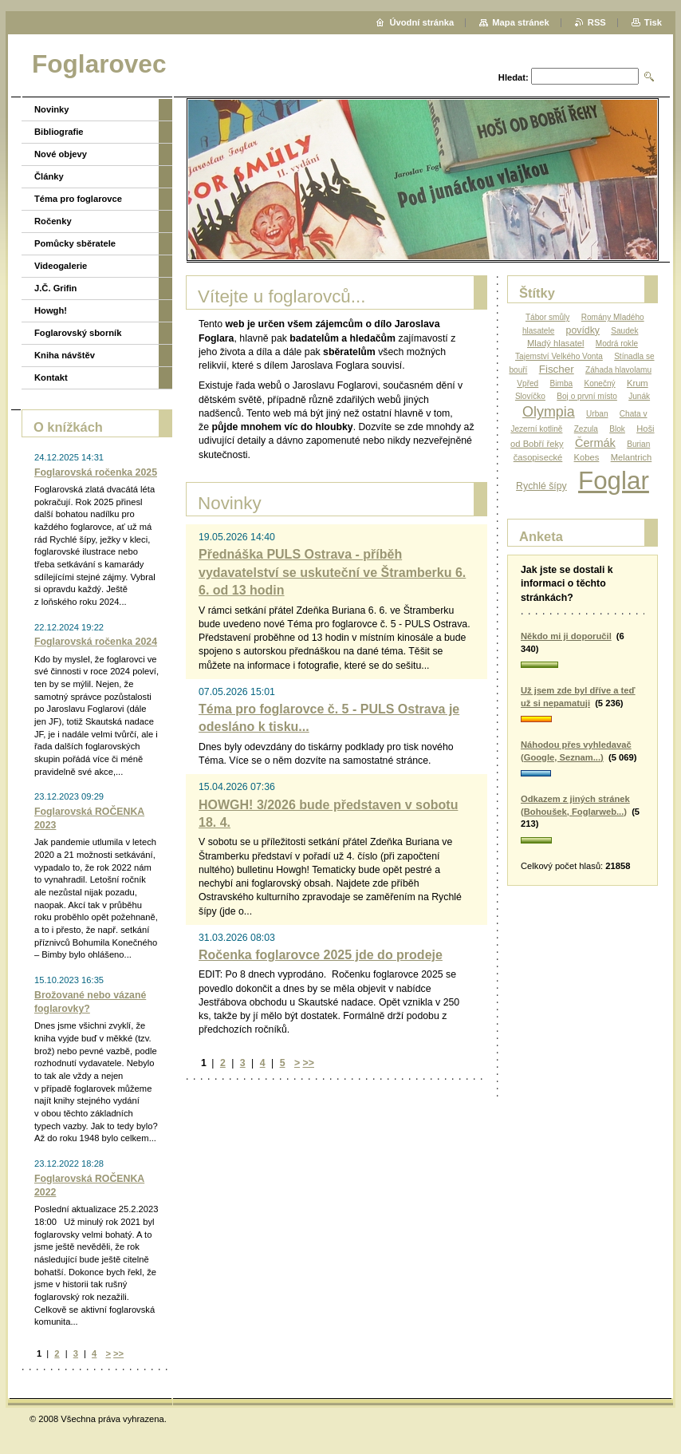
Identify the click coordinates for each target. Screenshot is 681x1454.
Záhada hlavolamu (618, 369)
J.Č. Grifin (55, 288)
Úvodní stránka (421, 22)
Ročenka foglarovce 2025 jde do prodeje (321, 955)
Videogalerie (60, 266)
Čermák (595, 443)
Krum (637, 383)
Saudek (624, 330)
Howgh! (50, 310)
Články (49, 176)
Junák (639, 396)
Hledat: (513, 77)
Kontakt (51, 377)
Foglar (613, 481)
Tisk (653, 22)
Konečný (599, 383)
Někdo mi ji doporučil (566, 636)
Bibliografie (59, 131)
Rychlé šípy (541, 486)
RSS (597, 22)
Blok (617, 429)
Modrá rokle (617, 343)
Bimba (561, 383)
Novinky (51, 109)
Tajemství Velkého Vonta (559, 356)
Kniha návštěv (64, 355)
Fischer (556, 369)
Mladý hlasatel (556, 343)
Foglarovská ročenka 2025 (95, 472)
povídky (583, 330)
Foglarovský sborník (77, 333)
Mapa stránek (520, 22)
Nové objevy (60, 154)
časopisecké (538, 457)
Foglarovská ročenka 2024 (95, 641)
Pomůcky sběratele (75, 243)
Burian (638, 444)
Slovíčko (530, 396)
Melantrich (631, 457)
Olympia (548, 412)
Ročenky (53, 221)
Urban (597, 413)
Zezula (586, 429)
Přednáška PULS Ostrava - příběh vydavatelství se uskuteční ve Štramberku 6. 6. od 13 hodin (332, 572)
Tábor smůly (547, 317)
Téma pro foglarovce (78, 198)
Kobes (587, 457)
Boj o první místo (587, 396)
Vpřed (527, 383)
